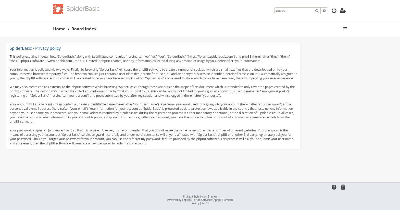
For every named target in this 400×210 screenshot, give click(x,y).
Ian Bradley (210, 196)
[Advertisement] (154, 163)
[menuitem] (334, 11)
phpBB (186, 200)
